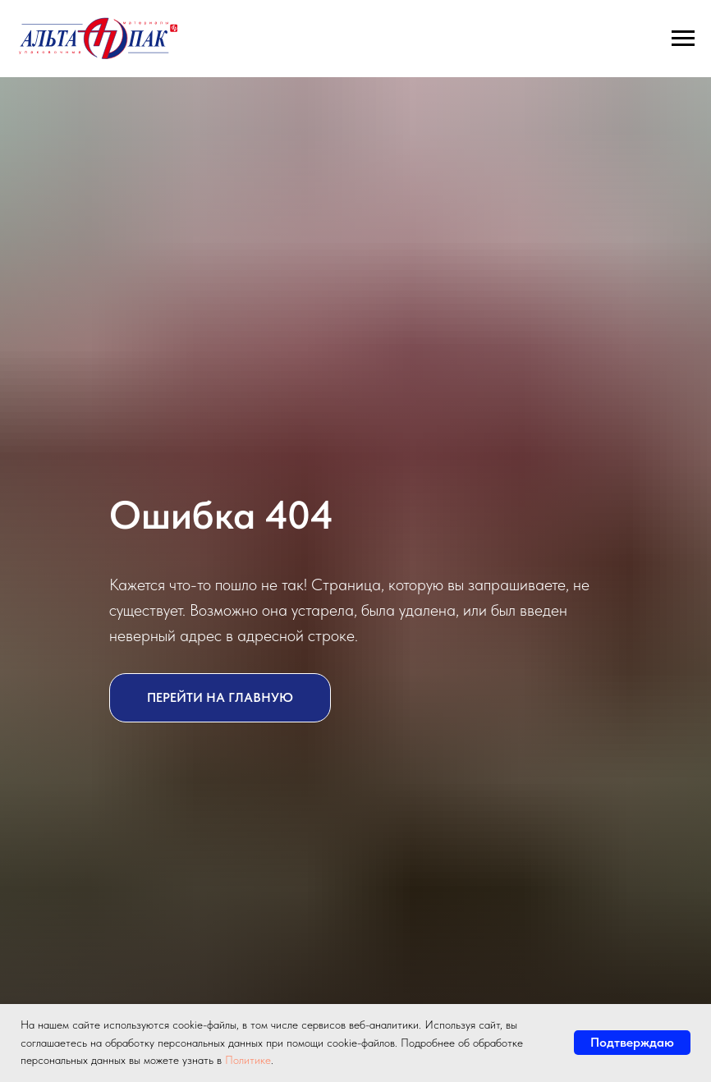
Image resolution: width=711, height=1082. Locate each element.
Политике (248, 1059)
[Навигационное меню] (683, 38)
